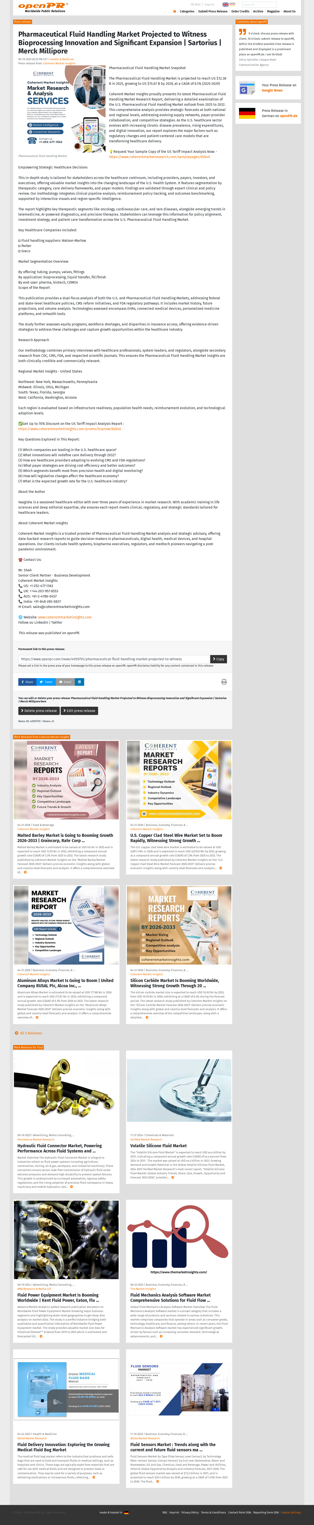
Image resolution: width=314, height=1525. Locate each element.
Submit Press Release (213, 11)
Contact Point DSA (239, 1512)
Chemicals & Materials (159, 1135)
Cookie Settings (291, 1512)
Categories (187, 11)
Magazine (273, 11)
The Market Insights (143, 1288)
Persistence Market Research (35, 1139)
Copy (218, 659)
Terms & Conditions (213, 1512)
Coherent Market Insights (59, 63)
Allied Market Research (32, 1438)
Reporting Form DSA (266, 1512)
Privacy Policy (190, 1512)
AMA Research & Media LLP (34, 1288)
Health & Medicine (62, 59)
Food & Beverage (43, 825)
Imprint (209, 4)
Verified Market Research (146, 1139)
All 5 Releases (27, 1033)
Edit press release (79, 711)
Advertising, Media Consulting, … (53, 1135)
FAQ (164, 1512)
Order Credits (240, 11)
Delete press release (39, 711)
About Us (289, 11)
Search (286, 5)
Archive (258, 11)
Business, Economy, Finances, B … (167, 825)
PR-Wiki (196, 4)
